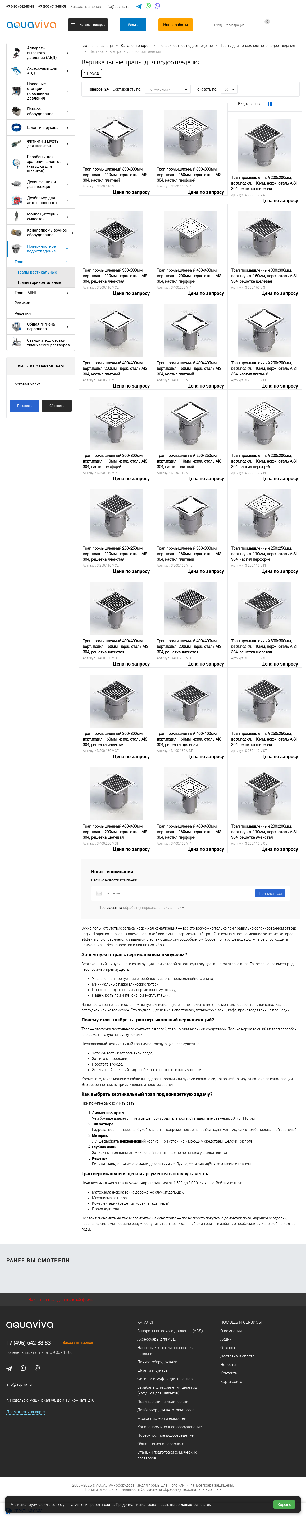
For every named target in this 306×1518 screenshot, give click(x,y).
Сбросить (56, 406)
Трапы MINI (43, 292)
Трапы (43, 262)
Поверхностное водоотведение (41, 248)
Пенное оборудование (41, 111)
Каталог (145, 1322)
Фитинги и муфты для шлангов (41, 143)
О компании (231, 1330)
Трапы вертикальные (37, 272)
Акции (225, 1339)
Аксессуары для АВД (41, 70)
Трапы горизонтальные (39, 282)
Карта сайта (231, 1381)
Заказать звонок (85, 6)
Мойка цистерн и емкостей (41, 216)
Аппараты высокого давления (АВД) (41, 53)
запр (296, 28)
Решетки (23, 313)
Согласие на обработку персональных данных (181, 1489)
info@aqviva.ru (117, 6)
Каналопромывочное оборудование (43, 232)
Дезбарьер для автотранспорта (41, 200)
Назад (93, 73)
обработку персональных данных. (152, 908)
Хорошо (284, 1504)
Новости (228, 1364)
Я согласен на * (141, 908)
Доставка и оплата (237, 1356)
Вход (218, 25)
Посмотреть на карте (25, 1411)
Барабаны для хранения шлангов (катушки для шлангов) (41, 163)
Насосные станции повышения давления (41, 91)
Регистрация (234, 25)
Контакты (229, 1373)
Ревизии (22, 303)
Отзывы (227, 1347)
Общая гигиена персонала (41, 326)
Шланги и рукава (41, 127)
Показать (24, 406)
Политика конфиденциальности (112, 1489)
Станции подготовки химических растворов (40, 342)
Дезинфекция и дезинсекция (41, 184)
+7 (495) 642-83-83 (28, 1343)
